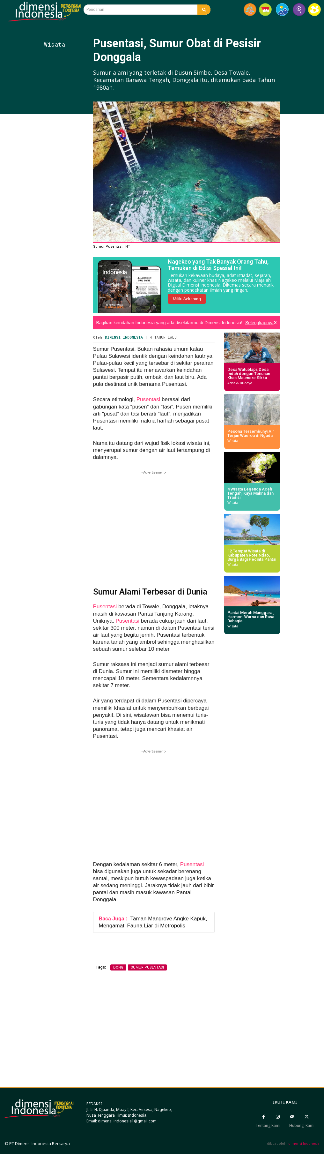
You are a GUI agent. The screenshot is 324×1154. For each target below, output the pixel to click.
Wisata (54, 44)
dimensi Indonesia (304, 1143)
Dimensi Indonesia (124, 337)
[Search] (203, 9)
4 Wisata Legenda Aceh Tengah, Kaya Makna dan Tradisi (250, 493)
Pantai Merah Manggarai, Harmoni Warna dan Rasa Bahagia (250, 616)
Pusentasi (148, 399)
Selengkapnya (259, 322)
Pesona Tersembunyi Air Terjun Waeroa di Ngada (250, 433)
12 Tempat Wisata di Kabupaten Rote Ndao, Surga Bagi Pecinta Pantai (251, 555)
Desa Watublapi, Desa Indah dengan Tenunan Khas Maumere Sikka (248, 373)
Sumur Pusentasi (147, 967)
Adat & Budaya (239, 383)
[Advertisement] (77, 230)
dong (118, 967)
